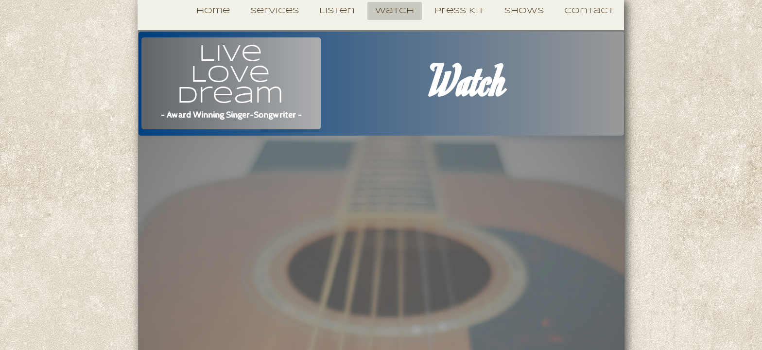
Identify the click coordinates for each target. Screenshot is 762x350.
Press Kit (459, 11)
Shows (524, 11)
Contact (589, 11)
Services (274, 11)
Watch (394, 11)
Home (213, 11)
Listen (337, 11)
